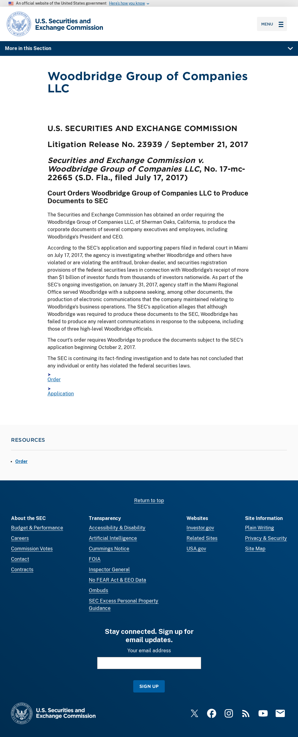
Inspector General (109, 569)
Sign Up (149, 686)
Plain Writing (259, 528)
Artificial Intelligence (113, 538)
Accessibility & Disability (117, 528)
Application (60, 394)
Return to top (149, 500)
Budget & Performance (37, 528)
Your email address (149, 651)
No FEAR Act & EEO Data (117, 580)
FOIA (94, 559)
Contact (20, 559)
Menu (272, 23)
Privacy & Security (266, 538)
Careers (20, 538)
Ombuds (98, 590)
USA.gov (196, 549)
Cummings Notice (109, 549)
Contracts (22, 569)
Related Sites (202, 538)
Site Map (255, 549)
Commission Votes (32, 549)
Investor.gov (200, 528)
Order (54, 379)
